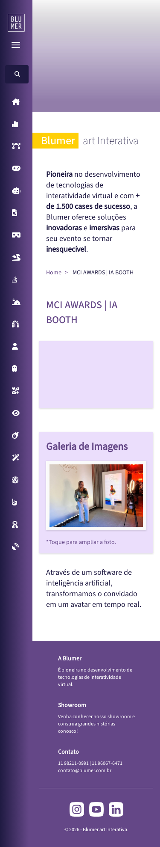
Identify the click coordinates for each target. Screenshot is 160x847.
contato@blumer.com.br (84, 770)
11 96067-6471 (107, 763)
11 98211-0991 (73, 763)
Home (53, 272)
